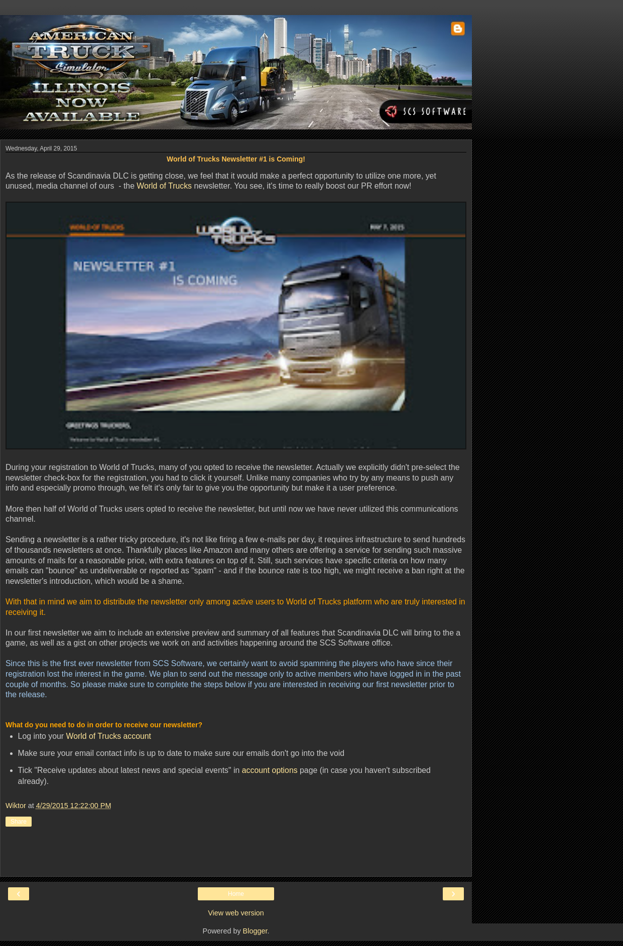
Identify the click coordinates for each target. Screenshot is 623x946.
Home (236, 893)
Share (19, 821)
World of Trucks (164, 186)
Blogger (255, 931)
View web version (236, 913)
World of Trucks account (109, 736)
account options (270, 770)
